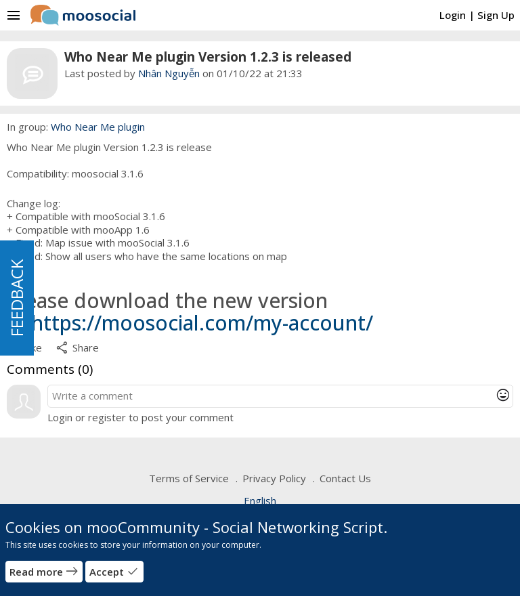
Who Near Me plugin (98, 126)
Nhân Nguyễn (169, 73)
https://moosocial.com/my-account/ (202, 323)
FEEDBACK (16, 298)
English (260, 500)
